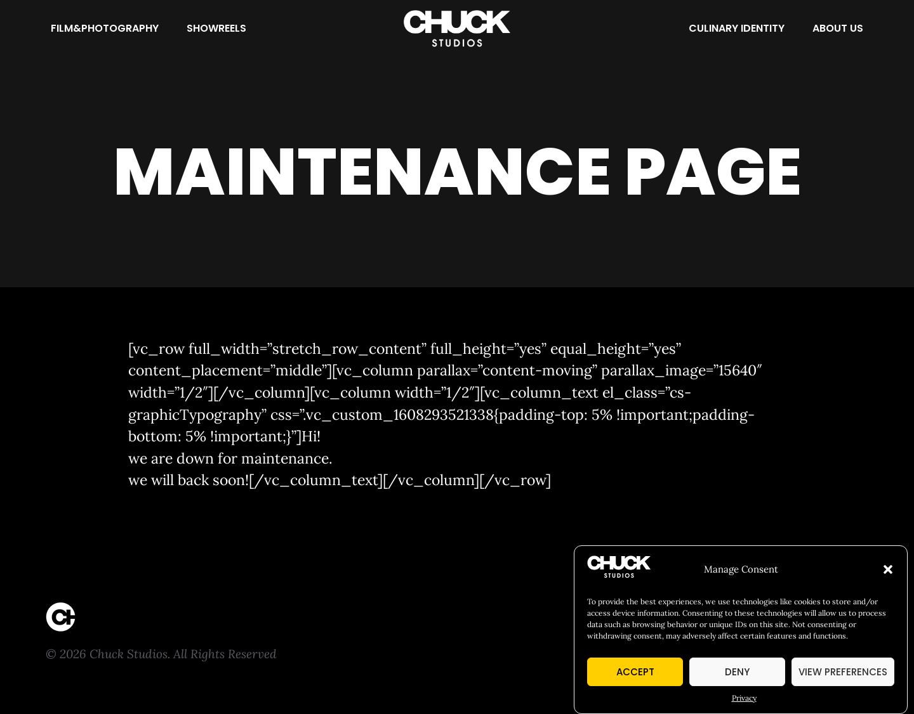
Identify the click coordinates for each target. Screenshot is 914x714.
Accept (635, 675)
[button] (888, 573)
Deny (737, 675)
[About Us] (837, 28)
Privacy (744, 701)
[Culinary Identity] (737, 28)
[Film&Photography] (105, 28)
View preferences (842, 675)
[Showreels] (216, 28)
